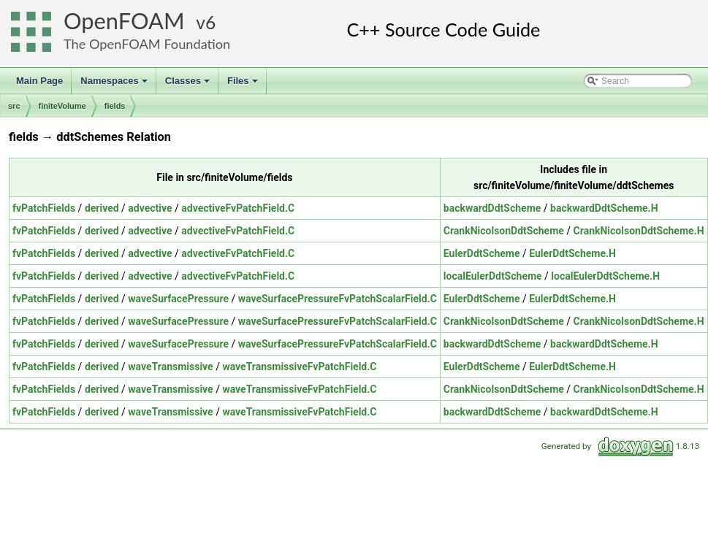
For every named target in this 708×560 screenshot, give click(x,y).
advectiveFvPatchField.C (237, 208)
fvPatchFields (43, 208)
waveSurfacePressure (178, 298)
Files (243, 84)
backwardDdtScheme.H (604, 208)
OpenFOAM (124, 20)
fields (115, 105)
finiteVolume (62, 105)
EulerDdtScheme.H (572, 253)
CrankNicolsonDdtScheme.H (639, 231)
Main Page (39, 80)
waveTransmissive (170, 366)
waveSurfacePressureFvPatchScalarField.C (337, 298)
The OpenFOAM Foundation (147, 44)
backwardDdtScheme (492, 208)
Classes (188, 84)
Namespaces (115, 84)
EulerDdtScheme (482, 253)
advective (150, 208)
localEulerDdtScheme (493, 276)
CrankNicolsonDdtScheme (504, 231)
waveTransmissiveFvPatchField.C (299, 366)
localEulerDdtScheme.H (605, 276)
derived (102, 208)
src (14, 105)
